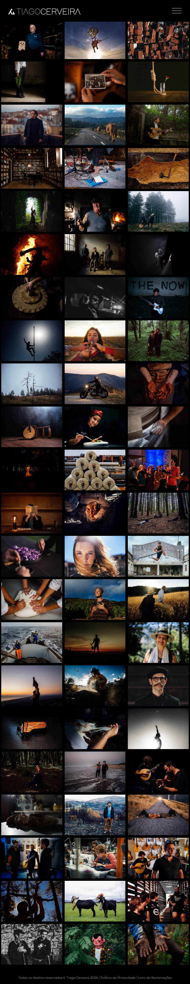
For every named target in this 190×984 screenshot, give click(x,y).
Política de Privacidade (118, 977)
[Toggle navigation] (177, 11)
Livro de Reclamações (155, 977)
